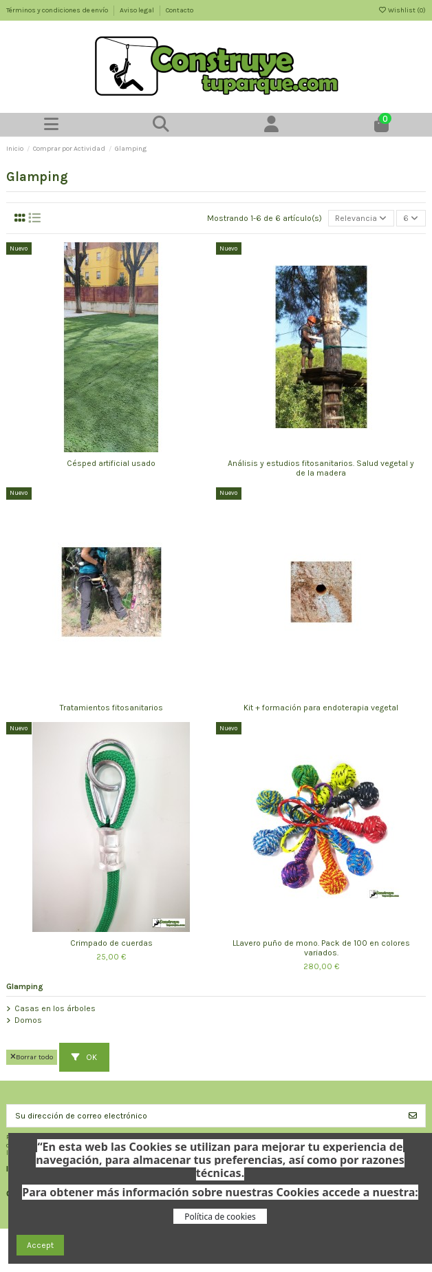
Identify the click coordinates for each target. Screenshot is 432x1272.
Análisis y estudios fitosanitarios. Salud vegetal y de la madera (321, 468)
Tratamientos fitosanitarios (111, 707)
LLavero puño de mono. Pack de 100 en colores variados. (321, 947)
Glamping (24, 986)
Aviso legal (137, 10)
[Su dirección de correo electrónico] (204, 1116)
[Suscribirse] (412, 1116)
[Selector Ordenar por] (361, 218)
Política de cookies (219, 1216)
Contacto (179, 10)
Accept (40, 1245)
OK (84, 1057)
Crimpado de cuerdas (111, 943)
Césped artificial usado (111, 463)
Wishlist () (402, 10)
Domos (28, 1020)
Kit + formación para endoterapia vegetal (321, 707)
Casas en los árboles (55, 1008)
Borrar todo (31, 1056)
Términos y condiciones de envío (57, 10)
